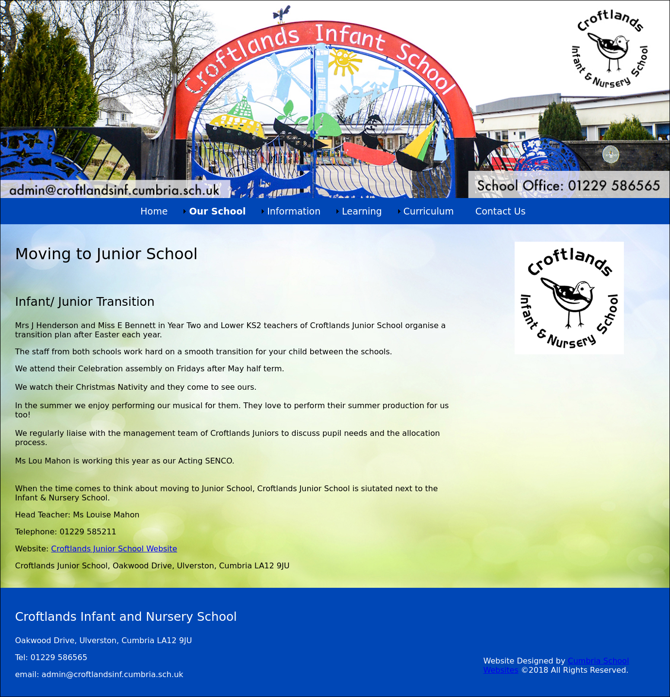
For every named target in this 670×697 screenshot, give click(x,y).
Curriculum (428, 211)
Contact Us (500, 211)
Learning (362, 211)
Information (293, 211)
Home (154, 211)
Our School (217, 211)
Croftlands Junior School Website (114, 548)
